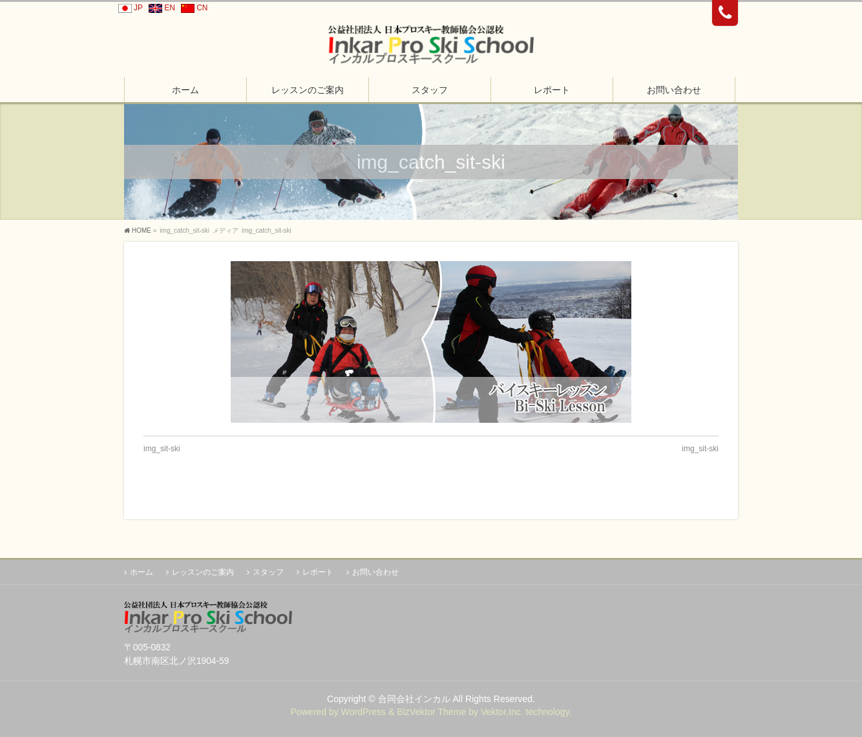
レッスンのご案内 (203, 572)
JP (128, 7)
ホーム (141, 572)
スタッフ (268, 572)
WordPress (363, 712)
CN (192, 7)
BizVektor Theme (431, 712)
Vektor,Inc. (502, 712)
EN (160, 7)
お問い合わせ (375, 572)
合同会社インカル (414, 699)
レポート (317, 572)
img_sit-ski (161, 448)
